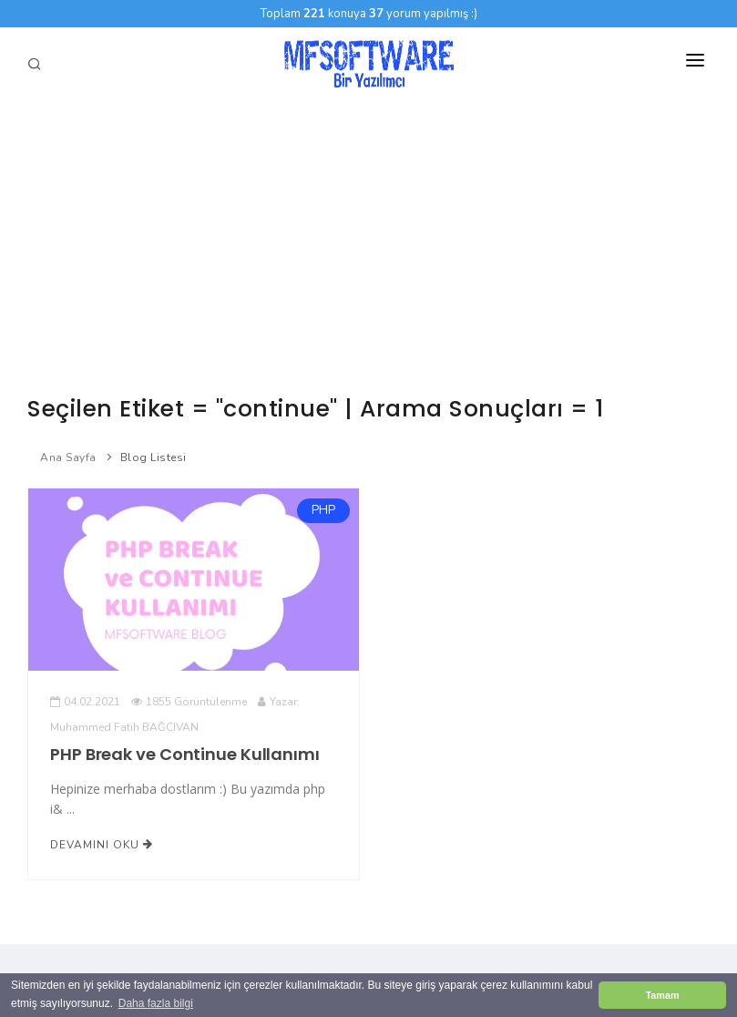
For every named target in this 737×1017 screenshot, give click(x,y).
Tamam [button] (662, 995)
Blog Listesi (153, 457)
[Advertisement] (368, 237)
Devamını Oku (101, 844)
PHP (322, 510)
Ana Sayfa (68, 457)
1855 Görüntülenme (189, 701)
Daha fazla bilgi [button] (155, 1003)
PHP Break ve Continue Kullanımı (185, 754)
